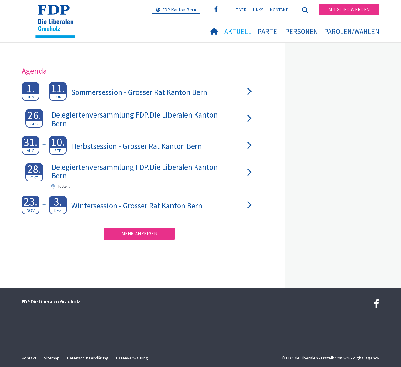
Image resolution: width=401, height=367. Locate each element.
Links (258, 10)
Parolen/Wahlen (351, 31)
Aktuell (237, 31)
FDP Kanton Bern (179, 10)
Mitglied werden (349, 10)
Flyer (241, 10)
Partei (268, 31)
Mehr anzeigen (139, 234)
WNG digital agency (361, 358)
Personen (301, 31)
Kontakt (279, 10)
